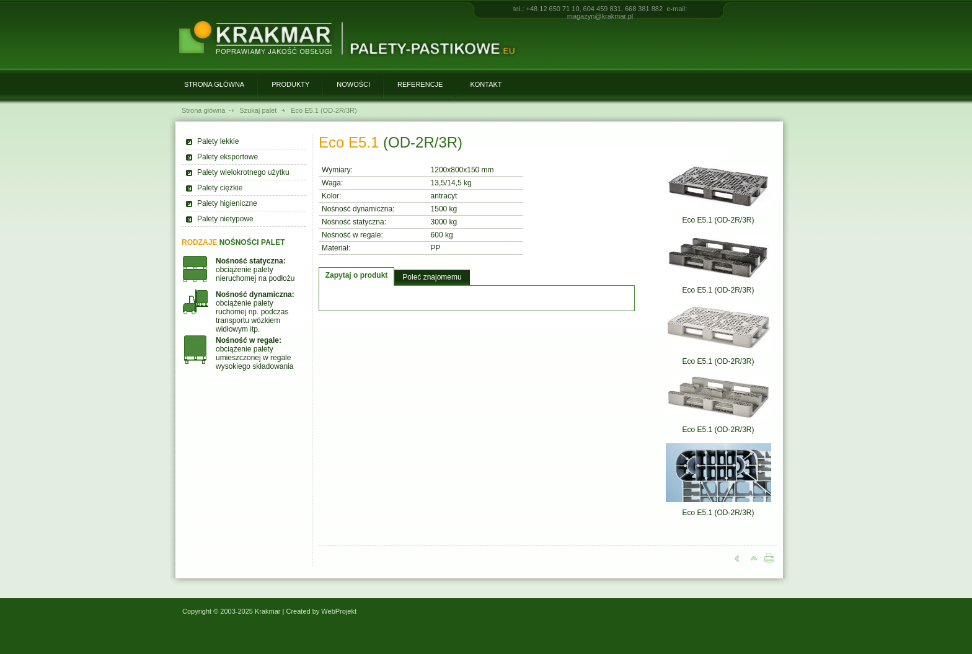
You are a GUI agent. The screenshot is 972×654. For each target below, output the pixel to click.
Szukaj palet (257, 110)
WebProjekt (338, 611)
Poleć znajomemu (431, 277)
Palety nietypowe (225, 218)
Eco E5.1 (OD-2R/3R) (323, 110)
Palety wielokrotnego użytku (243, 172)
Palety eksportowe (227, 156)
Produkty (290, 84)
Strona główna (214, 84)
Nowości (353, 84)
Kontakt (485, 84)
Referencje (420, 84)
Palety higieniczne (227, 203)
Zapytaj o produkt (356, 275)
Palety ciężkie (219, 187)
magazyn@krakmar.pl (600, 16)
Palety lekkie (218, 141)
